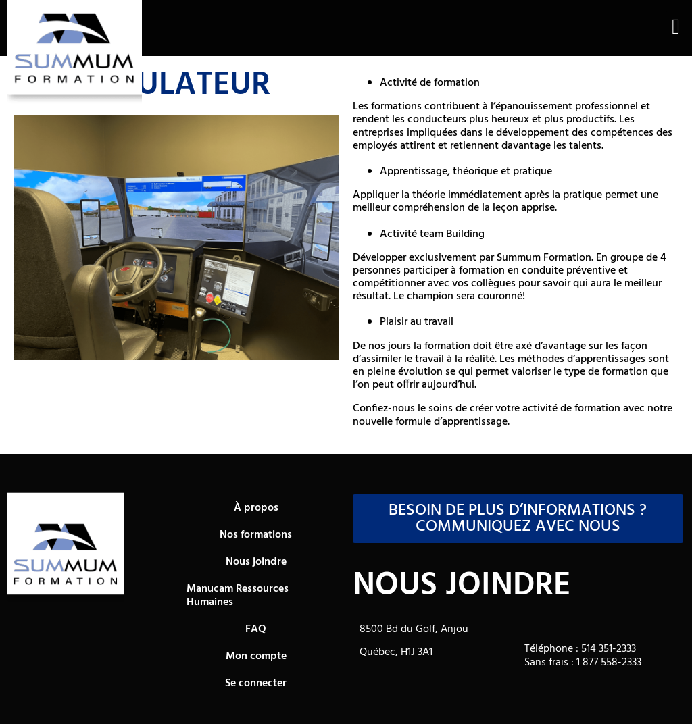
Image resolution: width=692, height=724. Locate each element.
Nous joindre (256, 562)
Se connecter (256, 683)
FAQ (255, 629)
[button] (675, 26)
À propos (256, 508)
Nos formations (256, 535)
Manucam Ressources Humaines (238, 595)
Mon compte (256, 656)
